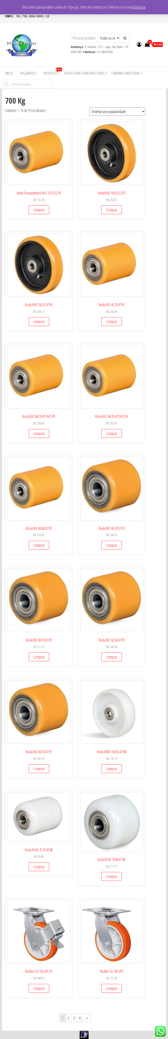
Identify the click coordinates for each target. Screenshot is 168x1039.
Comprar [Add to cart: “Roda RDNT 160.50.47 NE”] (111, 768)
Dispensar (139, 7)
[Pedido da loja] (117, 111)
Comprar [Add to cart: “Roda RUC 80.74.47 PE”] (39, 768)
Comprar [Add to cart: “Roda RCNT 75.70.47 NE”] (39, 866)
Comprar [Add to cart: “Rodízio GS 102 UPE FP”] (39, 988)
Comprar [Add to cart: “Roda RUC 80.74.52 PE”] (111, 545)
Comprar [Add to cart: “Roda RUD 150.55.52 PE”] (111, 209)
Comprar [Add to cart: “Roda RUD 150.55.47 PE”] (39, 321)
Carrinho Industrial (125, 73)
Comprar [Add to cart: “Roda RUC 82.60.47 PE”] (111, 657)
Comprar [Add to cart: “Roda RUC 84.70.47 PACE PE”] (111, 433)
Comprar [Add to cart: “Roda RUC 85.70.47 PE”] (111, 321)
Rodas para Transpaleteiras (85, 73)
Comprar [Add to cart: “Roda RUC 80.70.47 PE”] (39, 657)
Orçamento (28, 73)
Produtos (52, 72)
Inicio (9, 73)
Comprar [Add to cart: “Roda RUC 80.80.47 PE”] (39, 545)
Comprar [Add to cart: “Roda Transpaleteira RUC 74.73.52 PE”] (39, 209)
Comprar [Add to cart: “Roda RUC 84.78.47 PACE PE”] (39, 433)
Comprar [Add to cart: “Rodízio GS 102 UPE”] (111, 988)
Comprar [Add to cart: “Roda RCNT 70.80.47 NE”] (111, 876)
